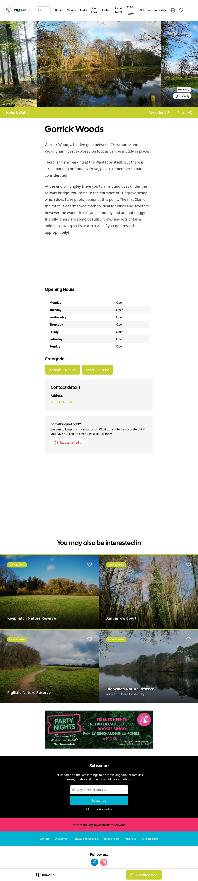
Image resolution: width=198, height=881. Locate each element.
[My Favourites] (181, 10)
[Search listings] (43, 10)
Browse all (46, 875)
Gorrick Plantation (63, 402)
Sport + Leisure (97, 370)
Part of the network (99, 825)
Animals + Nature (62, 370)
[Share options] (185, 112)
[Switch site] (29, 10)
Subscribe (99, 800)
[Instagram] (103, 862)
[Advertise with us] (190, 10)
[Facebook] (94, 862)
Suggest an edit (67, 442)
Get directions (143, 875)
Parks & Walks (17, 112)
